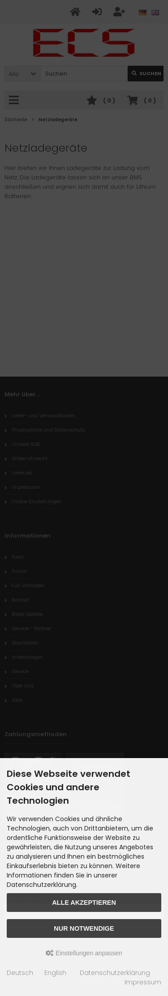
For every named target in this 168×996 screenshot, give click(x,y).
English (55, 972)
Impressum (143, 982)
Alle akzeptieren (84, 902)
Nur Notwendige (84, 928)
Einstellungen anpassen (84, 953)
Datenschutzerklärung (115, 972)
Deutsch (20, 972)
